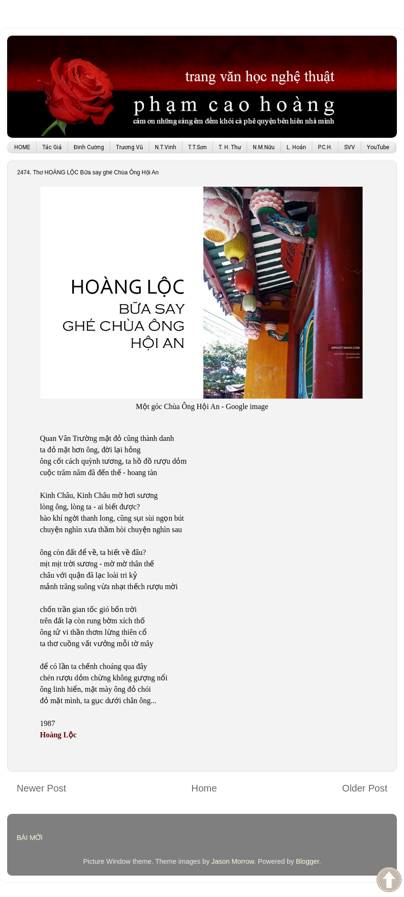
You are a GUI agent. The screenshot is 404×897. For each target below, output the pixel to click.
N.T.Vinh (165, 147)
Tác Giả (52, 147)
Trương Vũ (129, 147)
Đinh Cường (89, 147)
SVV (349, 147)
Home (204, 788)
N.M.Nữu (264, 147)
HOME (22, 147)
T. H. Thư (230, 147)
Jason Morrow (233, 861)
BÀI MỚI (30, 837)
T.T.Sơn (197, 147)
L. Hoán (296, 147)
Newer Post (41, 788)
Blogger (307, 861)
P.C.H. (325, 147)
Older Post (364, 788)
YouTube (378, 147)
